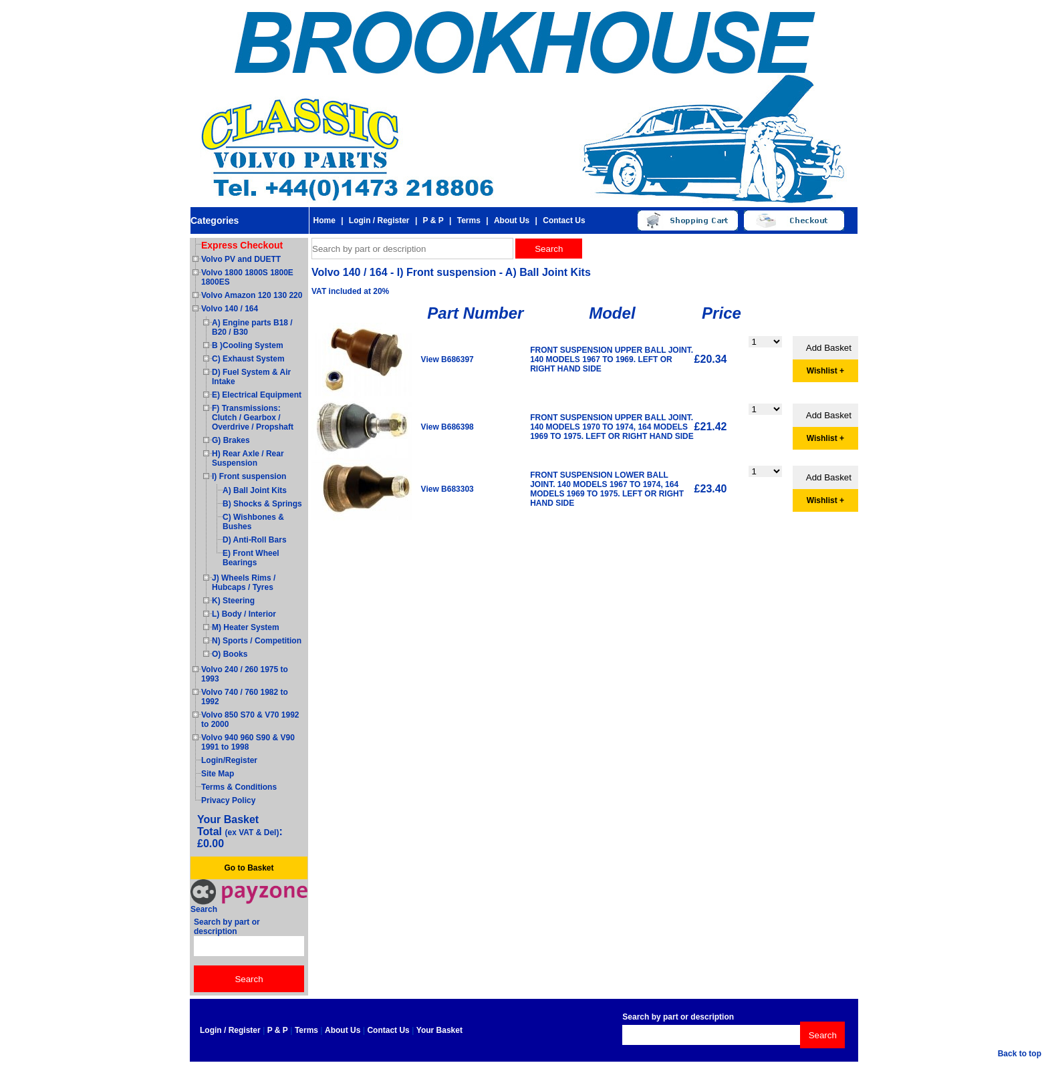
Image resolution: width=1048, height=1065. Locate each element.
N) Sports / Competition (256, 640)
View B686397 (447, 359)
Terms (469, 220)
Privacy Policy (228, 800)
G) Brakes (231, 440)
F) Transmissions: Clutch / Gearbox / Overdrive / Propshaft (252, 418)
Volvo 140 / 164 (229, 308)
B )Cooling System (247, 345)
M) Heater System (245, 627)
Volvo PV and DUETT (241, 259)
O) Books (229, 654)
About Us (511, 220)
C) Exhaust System (248, 358)
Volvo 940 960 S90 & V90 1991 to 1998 (248, 742)
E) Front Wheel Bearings (251, 558)
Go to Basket (248, 868)
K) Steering (233, 600)
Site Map (217, 773)
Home (324, 220)
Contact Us (564, 220)
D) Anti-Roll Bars (255, 540)
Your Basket (439, 1030)
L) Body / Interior (244, 614)
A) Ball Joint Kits (255, 490)
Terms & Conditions (239, 787)
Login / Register (379, 220)
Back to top (1019, 1053)
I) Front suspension (249, 476)
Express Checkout (242, 245)
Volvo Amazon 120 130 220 (251, 295)
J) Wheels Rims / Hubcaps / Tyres (243, 582)
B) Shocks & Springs (262, 503)
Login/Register (229, 760)
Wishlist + (825, 370)
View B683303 (447, 489)
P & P (433, 220)
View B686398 (447, 427)
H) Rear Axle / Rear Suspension (248, 458)
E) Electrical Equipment (256, 395)
